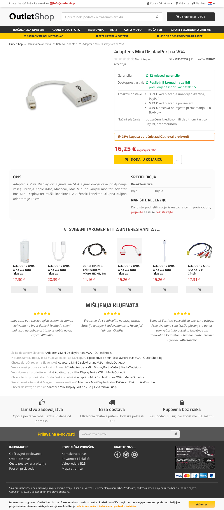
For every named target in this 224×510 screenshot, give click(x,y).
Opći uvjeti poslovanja (25, 454)
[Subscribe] (175, 434)
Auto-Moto (133, 30)
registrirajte (164, 212)
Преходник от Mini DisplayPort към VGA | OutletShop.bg (124, 358)
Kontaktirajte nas (74, 454)
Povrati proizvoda (22, 468)
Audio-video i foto (66, 30)
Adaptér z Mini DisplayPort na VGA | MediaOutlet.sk (91, 362)
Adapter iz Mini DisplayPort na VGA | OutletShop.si (79, 353)
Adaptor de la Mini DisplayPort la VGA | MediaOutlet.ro (105, 367)
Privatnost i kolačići (76, 459)
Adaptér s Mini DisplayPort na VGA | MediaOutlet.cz (110, 377)
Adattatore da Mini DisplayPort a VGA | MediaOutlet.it (90, 372)
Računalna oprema (28, 30)
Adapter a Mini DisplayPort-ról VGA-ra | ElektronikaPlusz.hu (116, 382)
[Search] (157, 16)
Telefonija (96, 30)
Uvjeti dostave (19, 459)
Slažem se (202, 504)
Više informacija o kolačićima (94, 506)
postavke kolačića (125, 506)
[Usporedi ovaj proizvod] (174, 159)
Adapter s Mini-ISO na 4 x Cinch (199, 269)
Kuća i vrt (156, 30)
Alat (113, 30)
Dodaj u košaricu (142, 159)
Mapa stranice (72, 468)
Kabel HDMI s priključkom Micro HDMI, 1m (94, 269)
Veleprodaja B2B (74, 463)
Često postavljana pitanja (27, 463)
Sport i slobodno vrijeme (191, 30)
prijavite (137, 212)
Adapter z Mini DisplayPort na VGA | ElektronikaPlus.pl (82, 387)
